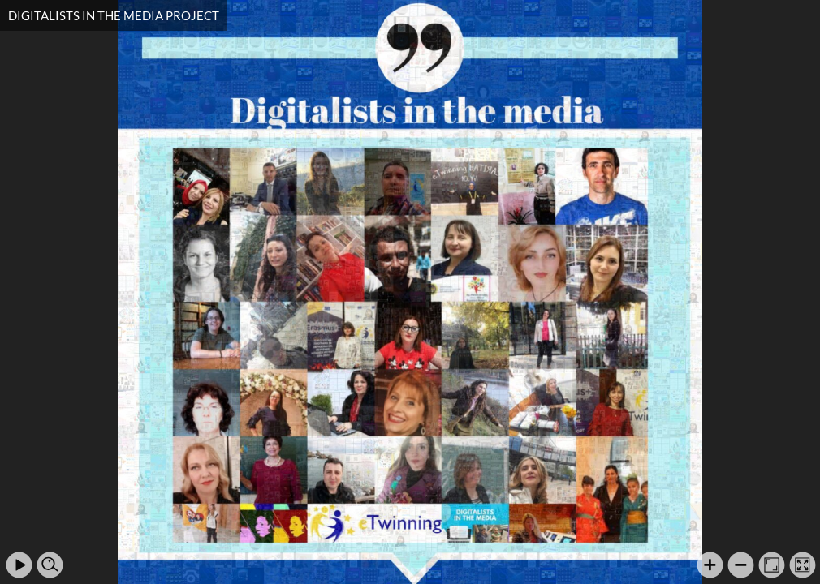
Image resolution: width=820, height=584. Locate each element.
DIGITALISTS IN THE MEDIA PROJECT (113, 15)
